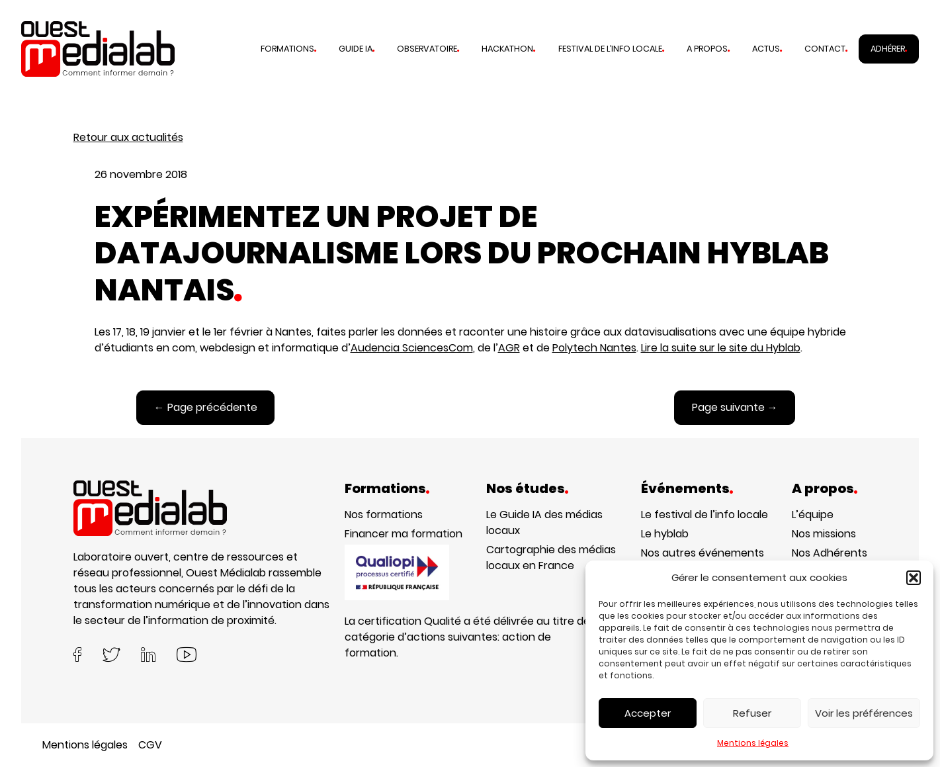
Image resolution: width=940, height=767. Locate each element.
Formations (287, 48)
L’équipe (812, 514)
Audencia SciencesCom (412, 347)
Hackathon (507, 48)
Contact (824, 48)
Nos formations (384, 514)
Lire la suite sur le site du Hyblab (720, 347)
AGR (509, 347)
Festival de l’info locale (610, 48)
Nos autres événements (702, 553)
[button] (913, 577)
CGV (150, 744)
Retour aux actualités (128, 137)
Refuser (752, 713)
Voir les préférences (864, 713)
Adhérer (888, 48)
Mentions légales (753, 742)
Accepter (647, 713)
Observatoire (427, 48)
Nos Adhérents (829, 553)
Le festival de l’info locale (704, 514)
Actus (766, 48)
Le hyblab (665, 533)
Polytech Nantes (594, 347)
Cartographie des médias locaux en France (551, 557)
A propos (707, 48)
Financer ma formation (403, 533)
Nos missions (824, 533)
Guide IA (355, 48)
